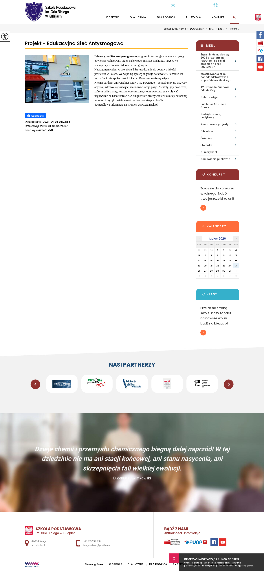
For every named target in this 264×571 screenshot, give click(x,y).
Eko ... (219, 28)
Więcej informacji (203, 208)
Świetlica (206, 138)
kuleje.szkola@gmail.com (190, 5)
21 (211, 265)
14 (211, 260)
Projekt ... (232, 28)
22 (217, 265)
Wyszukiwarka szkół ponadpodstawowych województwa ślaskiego (216, 77)
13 (205, 260)
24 (229, 265)
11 (236, 255)
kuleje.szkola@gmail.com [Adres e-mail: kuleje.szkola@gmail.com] (96, 545)
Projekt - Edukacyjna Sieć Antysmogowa (74, 43)
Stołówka (206, 145)
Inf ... (209, 28)
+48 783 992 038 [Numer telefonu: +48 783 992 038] (91, 541)
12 (199, 260)
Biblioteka (207, 131)
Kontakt (218, 17)
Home (182, 28)
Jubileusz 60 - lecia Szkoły (213, 105)
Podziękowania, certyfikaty (211, 116)
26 (199, 270)
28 (211, 270)
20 (205, 265)
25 (236, 265)
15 (218, 260)
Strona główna (94, 564)
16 (224, 260)
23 (224, 265)
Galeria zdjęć (209, 97)
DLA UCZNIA (138, 17)
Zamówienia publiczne (215, 159)
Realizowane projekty (214, 124)
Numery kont (209, 152)
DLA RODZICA (166, 17)
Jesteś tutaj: (171, 28)
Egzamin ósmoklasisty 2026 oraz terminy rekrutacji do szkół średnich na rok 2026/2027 (215, 61)
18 (236, 260)
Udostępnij (35, 115)
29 (217, 270)
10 (230, 255)
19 (199, 265)
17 (230, 260)
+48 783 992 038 (226, 5)
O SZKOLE (112, 17)
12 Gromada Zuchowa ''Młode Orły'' (215, 88)
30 (223, 270)
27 (205, 270)
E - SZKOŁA (193, 17)
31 (230, 270)
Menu (211, 45)
